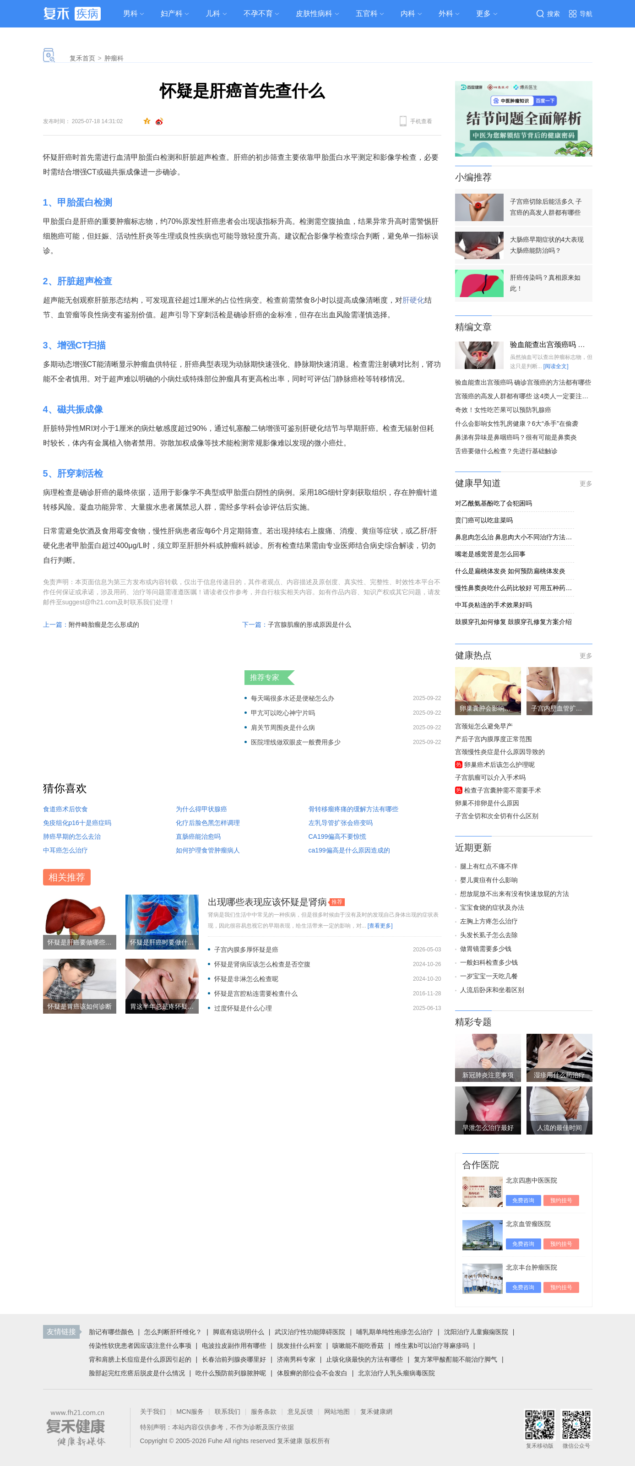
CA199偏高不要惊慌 (338, 836)
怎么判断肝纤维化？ (173, 1332)
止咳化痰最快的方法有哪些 (364, 1359)
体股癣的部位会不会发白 (312, 1373)
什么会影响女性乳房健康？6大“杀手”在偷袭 (516, 423)
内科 (408, 13)
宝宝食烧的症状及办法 (492, 907)
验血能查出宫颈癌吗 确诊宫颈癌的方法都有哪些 (523, 382)
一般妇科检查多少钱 (489, 962)
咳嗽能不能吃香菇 (358, 1345)
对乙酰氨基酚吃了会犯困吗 (493, 503)
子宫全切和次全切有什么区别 (496, 816)
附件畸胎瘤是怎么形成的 (104, 624)
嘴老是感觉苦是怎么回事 (490, 554)
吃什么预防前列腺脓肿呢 (230, 1373)
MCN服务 (190, 1411)
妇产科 (172, 13)
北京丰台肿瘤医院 (531, 1267)
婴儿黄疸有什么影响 (489, 880)
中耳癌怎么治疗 (65, 850)
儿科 (213, 13)
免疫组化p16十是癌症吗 (77, 822)
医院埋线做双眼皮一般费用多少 (296, 742)
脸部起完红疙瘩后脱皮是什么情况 (137, 1373)
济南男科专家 (296, 1359)
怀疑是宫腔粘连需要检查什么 (256, 993)
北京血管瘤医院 (528, 1223)
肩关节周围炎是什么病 (283, 727)
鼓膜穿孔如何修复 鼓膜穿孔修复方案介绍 (513, 621)
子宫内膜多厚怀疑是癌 (246, 949)
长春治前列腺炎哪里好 (234, 1359)
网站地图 (337, 1411)
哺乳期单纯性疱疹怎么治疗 (394, 1332)
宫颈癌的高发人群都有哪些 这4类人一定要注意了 (525, 396)
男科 (130, 13)
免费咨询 (523, 1200)
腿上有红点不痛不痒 (489, 866)
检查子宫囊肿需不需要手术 (502, 790)
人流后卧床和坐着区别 (492, 990)
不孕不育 (258, 13)
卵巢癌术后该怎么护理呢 (499, 764)
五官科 (367, 13)
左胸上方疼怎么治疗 (489, 921)
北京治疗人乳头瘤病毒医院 (396, 1373)
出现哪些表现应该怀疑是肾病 (267, 902)
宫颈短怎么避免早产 (484, 726)
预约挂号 (561, 1200)
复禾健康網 (376, 1411)
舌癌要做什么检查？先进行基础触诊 (506, 451)
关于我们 (153, 1411)
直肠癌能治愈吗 (198, 836)
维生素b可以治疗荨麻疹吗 (432, 1345)
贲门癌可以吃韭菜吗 (484, 520)
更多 (586, 483)
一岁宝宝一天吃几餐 (489, 976)
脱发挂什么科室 (299, 1345)
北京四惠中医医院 (531, 1180)
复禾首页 (82, 58)
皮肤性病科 (314, 13)
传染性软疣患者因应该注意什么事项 (140, 1345)
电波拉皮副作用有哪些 (234, 1345)
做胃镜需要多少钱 (485, 948)
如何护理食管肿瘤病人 (208, 850)
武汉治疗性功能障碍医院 (310, 1332)
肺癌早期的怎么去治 (72, 836)
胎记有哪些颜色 (111, 1332)
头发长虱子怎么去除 (489, 935)
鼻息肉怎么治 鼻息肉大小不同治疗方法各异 (514, 537)
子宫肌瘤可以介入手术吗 (490, 777)
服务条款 (264, 1411)
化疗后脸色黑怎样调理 (208, 822)
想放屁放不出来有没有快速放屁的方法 (514, 893)
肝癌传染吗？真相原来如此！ (545, 283)
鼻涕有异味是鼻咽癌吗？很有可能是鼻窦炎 (516, 437)
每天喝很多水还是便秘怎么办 (292, 698)
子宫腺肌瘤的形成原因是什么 (309, 624)
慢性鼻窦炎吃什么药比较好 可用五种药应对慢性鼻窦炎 (514, 588)
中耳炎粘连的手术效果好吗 (493, 604)
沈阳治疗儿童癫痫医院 (476, 1332)
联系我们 (227, 1411)
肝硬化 (413, 300)
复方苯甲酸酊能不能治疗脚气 (455, 1359)
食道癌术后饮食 (65, 809)
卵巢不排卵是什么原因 (487, 803)
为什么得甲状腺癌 (201, 809)
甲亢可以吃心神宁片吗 (283, 713)
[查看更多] (380, 926)
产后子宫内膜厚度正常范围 (493, 739)
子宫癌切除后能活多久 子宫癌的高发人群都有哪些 (546, 207)
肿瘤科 (114, 58)
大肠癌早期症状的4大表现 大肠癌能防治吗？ (547, 245)
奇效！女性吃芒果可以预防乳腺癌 (503, 409)
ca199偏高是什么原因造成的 (349, 850)
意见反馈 (300, 1411)
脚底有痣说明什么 (238, 1332)
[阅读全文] (556, 366)
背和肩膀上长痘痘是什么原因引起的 (140, 1359)
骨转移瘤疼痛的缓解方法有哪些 (353, 809)
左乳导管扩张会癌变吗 (341, 822)
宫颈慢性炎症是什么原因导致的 (500, 751)
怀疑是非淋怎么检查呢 (246, 979)
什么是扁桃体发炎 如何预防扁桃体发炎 (510, 571)
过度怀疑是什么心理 (243, 1008)
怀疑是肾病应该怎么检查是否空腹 (262, 964)
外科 (446, 13)
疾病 (87, 13)
